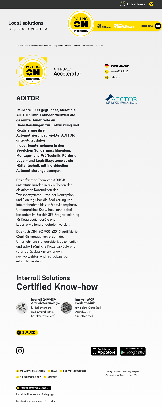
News (54, 371)
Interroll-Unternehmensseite (34, 388)
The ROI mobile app (30, 377)
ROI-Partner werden (74, 371)
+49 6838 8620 (119, 71)
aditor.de (115, 77)
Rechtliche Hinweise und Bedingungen (35, 394)
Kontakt (52, 377)
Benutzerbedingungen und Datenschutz (36, 401)
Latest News (136, 4)
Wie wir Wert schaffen (32, 371)
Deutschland (120, 65)
